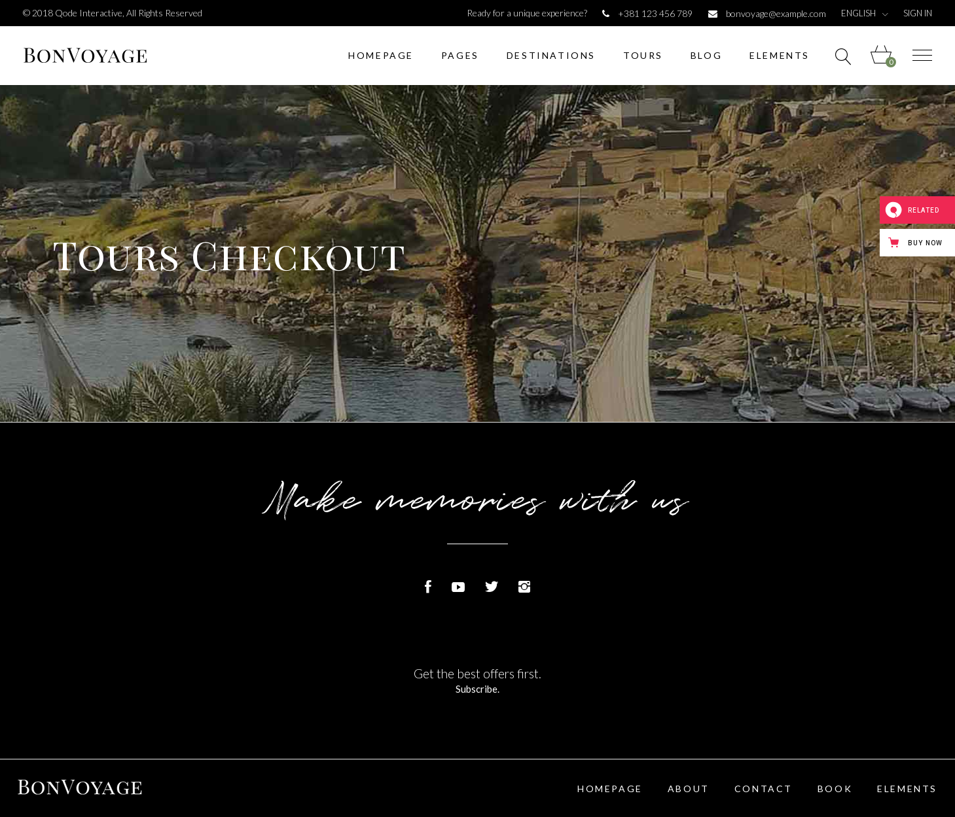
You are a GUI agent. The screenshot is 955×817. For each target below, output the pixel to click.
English (858, 13)
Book (835, 788)
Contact (763, 788)
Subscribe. (478, 689)
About (689, 788)
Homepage (610, 788)
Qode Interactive (88, 12)
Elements (907, 788)
